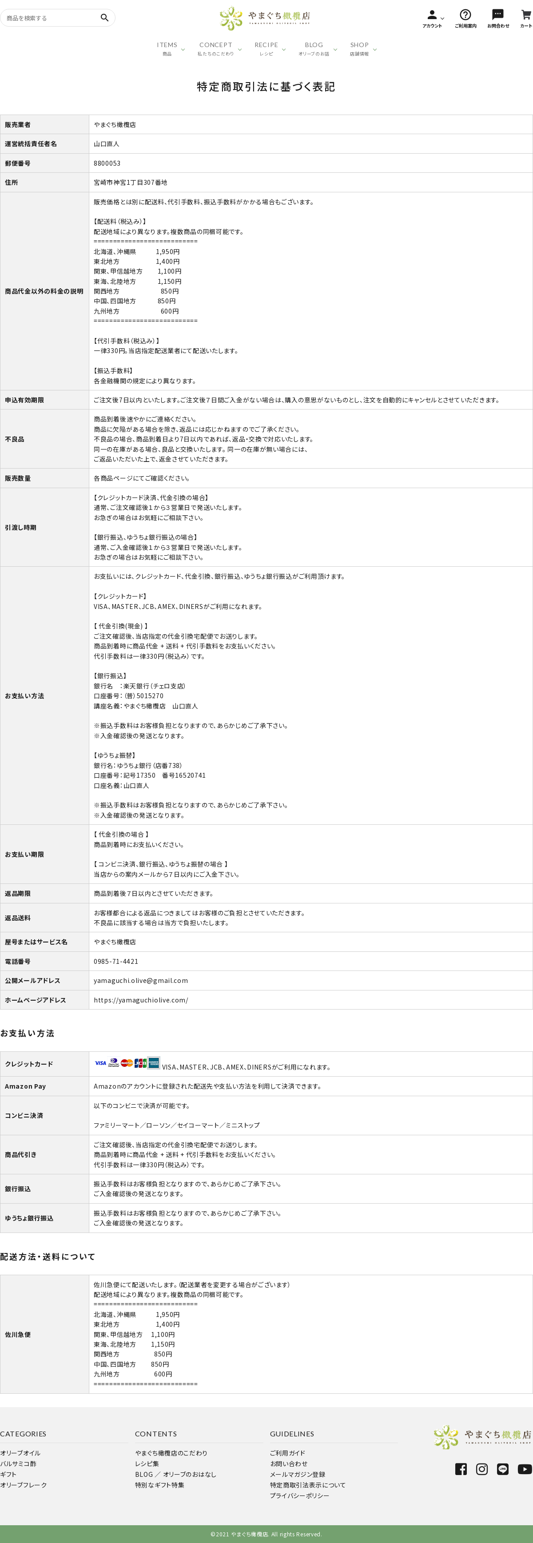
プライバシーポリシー (300, 1495)
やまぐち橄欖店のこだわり (171, 1452)
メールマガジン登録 (298, 1474)
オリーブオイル (20, 1452)
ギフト (8, 1474)
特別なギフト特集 (160, 1484)
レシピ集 (147, 1463)
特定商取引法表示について (308, 1484)
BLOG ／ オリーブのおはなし (176, 1474)
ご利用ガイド (288, 1452)
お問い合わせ (289, 1463)
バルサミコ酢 (18, 1463)
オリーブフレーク (23, 1484)
